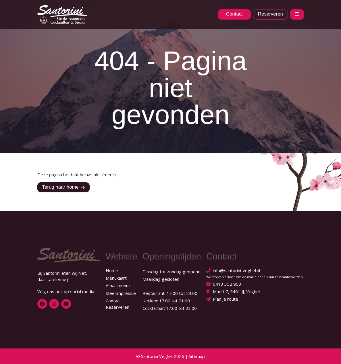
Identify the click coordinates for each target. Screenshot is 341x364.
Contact (113, 301)
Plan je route (225, 299)
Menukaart (116, 278)
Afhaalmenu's (119, 285)
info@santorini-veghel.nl (236, 270)
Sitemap (197, 356)
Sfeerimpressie (121, 293)
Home (112, 270)
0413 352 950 (227, 284)
